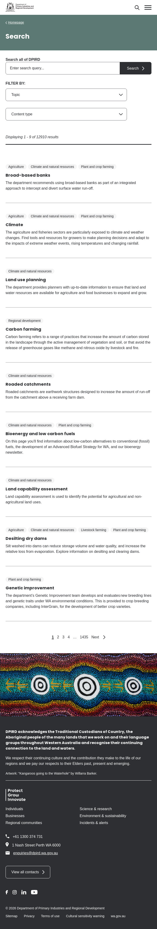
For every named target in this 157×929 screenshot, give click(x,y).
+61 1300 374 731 (28, 837)
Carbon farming (23, 329)
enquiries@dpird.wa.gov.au (32, 853)
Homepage (16, 22)
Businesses (15, 816)
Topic (15, 95)
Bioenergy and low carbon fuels (40, 434)
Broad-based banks (28, 175)
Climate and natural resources (52, 167)
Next (98, 637)
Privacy (29, 916)
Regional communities (24, 823)
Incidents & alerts (94, 823)
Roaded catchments (28, 384)
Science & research (96, 809)
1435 (84, 637)
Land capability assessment (37, 489)
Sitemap (11, 916)
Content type (21, 114)
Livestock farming (93, 530)
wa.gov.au (118, 916)
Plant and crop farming (97, 167)
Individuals (14, 809)
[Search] (137, 7)
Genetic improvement (30, 588)
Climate (14, 225)
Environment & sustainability (103, 816)
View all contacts (25, 872)
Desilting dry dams (26, 538)
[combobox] (78, 68)
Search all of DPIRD (23, 60)
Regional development (24, 321)
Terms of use (50, 916)
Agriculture (16, 167)
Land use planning (26, 280)
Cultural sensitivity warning (85, 916)
